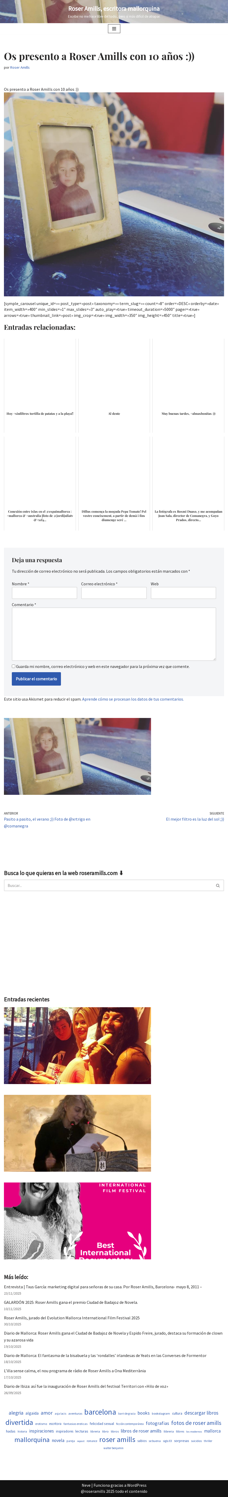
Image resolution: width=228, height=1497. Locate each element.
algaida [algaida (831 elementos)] (32, 1413)
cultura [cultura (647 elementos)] (177, 1413)
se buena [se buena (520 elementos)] (155, 1441)
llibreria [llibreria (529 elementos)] (169, 1431)
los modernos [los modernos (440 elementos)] (194, 1431)
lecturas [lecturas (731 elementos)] (81, 1431)
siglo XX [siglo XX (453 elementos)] (167, 1441)
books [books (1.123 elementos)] (144, 1413)
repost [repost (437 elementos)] (81, 1441)
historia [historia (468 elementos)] (22, 1431)
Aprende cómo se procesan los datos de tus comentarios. (133, 699)
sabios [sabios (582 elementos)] (142, 1441)
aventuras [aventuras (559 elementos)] (75, 1413)
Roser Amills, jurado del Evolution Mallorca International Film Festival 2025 (72, 1317)
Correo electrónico (99, 583)
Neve (86, 1485)
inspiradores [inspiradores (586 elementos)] (64, 1431)
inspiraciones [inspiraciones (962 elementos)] (41, 1431)
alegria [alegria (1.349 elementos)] (16, 1413)
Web (155, 583)
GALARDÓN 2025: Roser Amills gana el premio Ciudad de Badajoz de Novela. (71, 1302)
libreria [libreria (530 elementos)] (95, 1431)
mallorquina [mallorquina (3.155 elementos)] (32, 1439)
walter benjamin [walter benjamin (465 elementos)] (113, 1448)
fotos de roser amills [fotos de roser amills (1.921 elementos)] (196, 1422)
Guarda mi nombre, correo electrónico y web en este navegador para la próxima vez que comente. (103, 666)
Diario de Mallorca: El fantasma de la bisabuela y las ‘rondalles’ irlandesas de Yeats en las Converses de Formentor (105, 1355)
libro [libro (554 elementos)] (105, 1431)
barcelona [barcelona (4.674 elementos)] (100, 1412)
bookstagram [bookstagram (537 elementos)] (161, 1413)
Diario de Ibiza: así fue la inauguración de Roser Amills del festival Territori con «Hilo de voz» (86, 1386)
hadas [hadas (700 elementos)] (10, 1431)
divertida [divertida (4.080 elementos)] (19, 1422)
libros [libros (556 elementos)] (115, 1431)
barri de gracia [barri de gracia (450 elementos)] (127, 1413)
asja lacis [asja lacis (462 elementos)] (60, 1413)
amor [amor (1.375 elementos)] (47, 1413)
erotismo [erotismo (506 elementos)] (41, 1424)
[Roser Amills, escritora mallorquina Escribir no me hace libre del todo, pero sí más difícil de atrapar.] (114, 11)
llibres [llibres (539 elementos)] (180, 1431)
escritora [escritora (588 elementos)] (55, 1423)
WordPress (137, 1485)
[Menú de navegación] (114, 28)
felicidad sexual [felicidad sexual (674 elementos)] (102, 1423)
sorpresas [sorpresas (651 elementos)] (181, 1440)
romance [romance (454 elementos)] (92, 1441)
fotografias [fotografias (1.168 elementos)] (157, 1423)
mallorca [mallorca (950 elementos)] (212, 1431)
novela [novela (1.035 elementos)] (58, 1440)
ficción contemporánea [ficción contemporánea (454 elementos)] (130, 1424)
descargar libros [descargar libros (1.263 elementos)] (201, 1413)
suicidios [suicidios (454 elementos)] (196, 1441)
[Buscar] (108, 885)
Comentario (24, 604)
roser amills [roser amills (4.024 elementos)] (117, 1439)
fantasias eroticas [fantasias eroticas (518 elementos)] (75, 1424)
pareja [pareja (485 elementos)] (70, 1441)
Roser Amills (20, 67)
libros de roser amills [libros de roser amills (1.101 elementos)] (141, 1431)
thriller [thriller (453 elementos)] (208, 1441)
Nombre (20, 583)
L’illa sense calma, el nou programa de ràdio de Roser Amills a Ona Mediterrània (75, 1370)
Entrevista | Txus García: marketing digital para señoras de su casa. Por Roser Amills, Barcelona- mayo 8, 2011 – (103, 1286)
